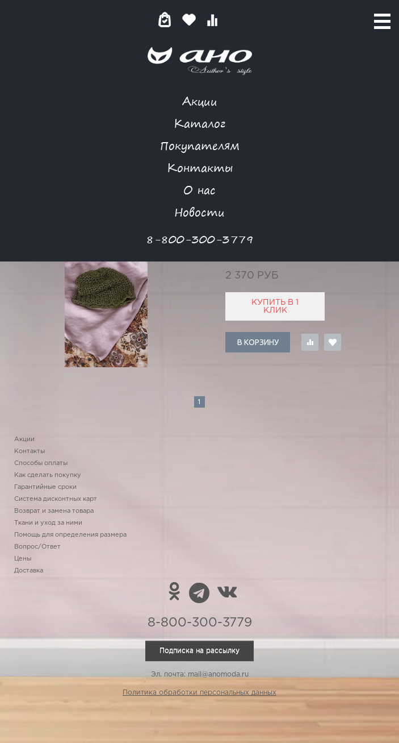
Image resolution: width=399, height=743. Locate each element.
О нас (199, 189)
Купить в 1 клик (275, 306)
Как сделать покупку (47, 475)
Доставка (28, 571)
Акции (199, 101)
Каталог (199, 123)
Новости (199, 211)
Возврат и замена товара (54, 511)
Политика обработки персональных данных (199, 693)
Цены (22, 559)
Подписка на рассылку (199, 650)
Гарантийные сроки (45, 487)
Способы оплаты (41, 463)
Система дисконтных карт (55, 499)
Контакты (200, 167)
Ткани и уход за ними (48, 523)
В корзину (258, 342)
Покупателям (200, 145)
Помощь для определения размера (70, 535)
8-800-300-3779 (200, 239)
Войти (235, 20)
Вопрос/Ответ (37, 547)
